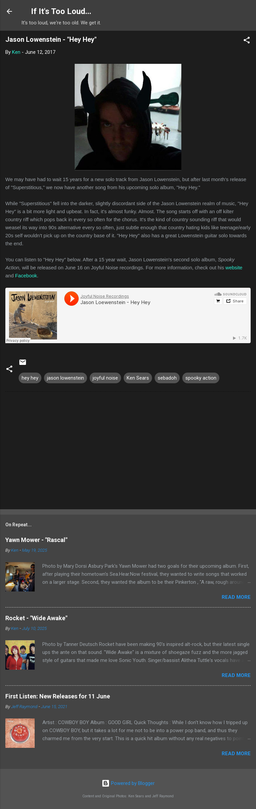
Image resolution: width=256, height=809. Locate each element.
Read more (236, 597)
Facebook (26, 275)
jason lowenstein (65, 378)
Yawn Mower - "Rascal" (36, 539)
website (233, 267)
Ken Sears (138, 378)
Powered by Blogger (128, 783)
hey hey (30, 378)
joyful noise (105, 378)
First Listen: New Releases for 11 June (57, 696)
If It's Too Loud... (61, 11)
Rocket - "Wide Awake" (36, 618)
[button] (247, 41)
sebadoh (167, 378)
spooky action (200, 378)
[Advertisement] (128, 452)
